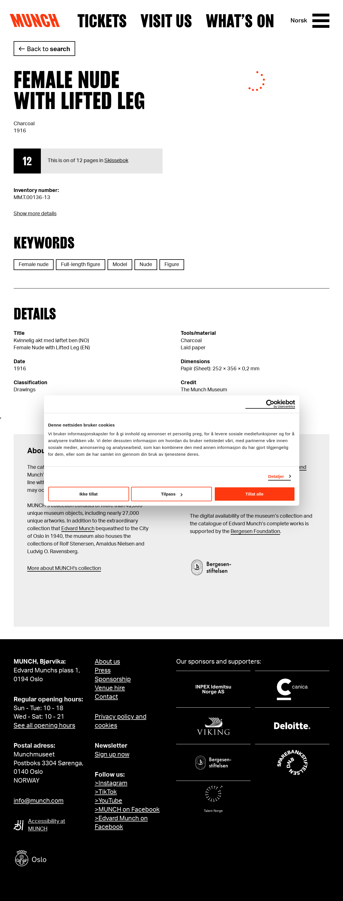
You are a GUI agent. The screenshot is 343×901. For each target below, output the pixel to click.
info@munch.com (39, 801)
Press (103, 670)
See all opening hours (44, 725)
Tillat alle (254, 494)
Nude (146, 264)
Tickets (102, 20)
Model (120, 264)
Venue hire (110, 688)
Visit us (166, 20)
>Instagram (111, 783)
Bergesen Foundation (255, 531)
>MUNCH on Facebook (127, 809)
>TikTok (106, 792)
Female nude (34, 264)
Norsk (299, 21)
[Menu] (320, 21)
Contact (106, 697)
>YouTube (108, 801)
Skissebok (116, 160)
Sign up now (112, 754)
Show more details (35, 213)
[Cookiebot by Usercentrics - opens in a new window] (270, 404)
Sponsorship (113, 679)
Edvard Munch (77, 528)
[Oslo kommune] (56, 859)
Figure (172, 264)
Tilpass (171, 494)
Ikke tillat (88, 494)
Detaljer (276, 476)
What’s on (240, 20)
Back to (48, 49)
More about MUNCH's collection (64, 568)
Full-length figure (80, 264)
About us (107, 661)
